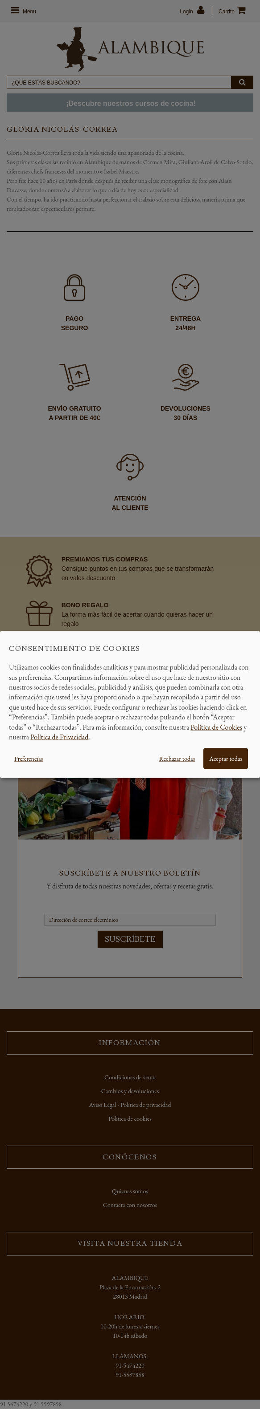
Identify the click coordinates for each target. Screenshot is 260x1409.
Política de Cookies (216, 726)
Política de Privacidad (59, 737)
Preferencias (28, 759)
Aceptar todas (225, 759)
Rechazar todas (177, 759)
